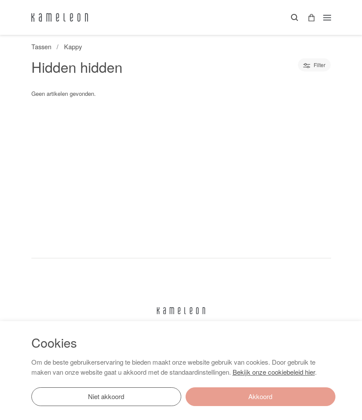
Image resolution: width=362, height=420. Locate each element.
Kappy (73, 46)
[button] (308, 17)
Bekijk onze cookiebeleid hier (274, 371)
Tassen (41, 46)
